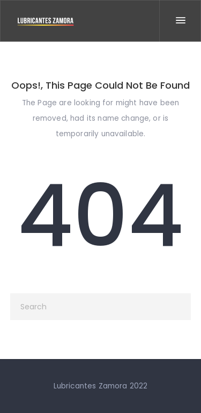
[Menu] (180, 21)
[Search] (100, 306)
